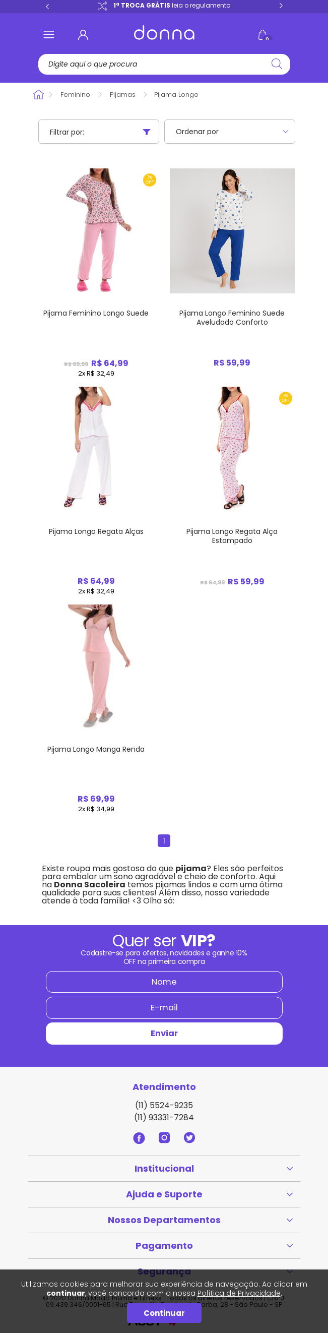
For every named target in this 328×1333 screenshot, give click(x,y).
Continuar (164, 1313)
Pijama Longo (176, 94)
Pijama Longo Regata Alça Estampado (232, 536)
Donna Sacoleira (39, 94)
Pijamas (123, 94)
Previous (47, 6)
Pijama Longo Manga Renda (96, 749)
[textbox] (162, 64)
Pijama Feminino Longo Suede (96, 313)
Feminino (75, 94)
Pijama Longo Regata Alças (96, 531)
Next (281, 6)
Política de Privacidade (239, 1293)
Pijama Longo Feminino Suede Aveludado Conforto (232, 317)
